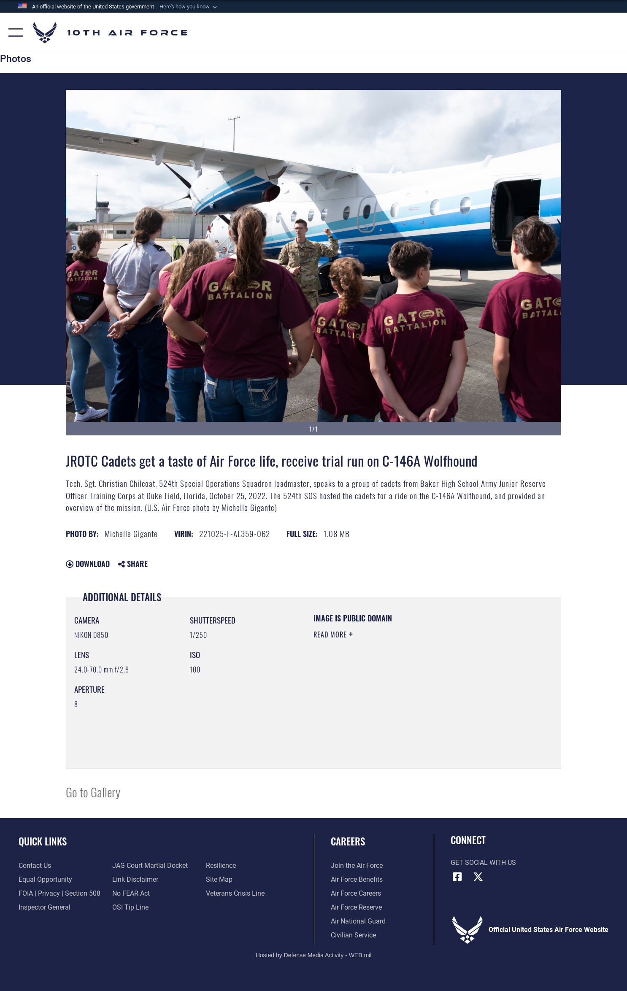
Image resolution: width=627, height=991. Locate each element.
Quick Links (43, 841)
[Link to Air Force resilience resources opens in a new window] (221, 865)
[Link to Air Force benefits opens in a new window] (357, 879)
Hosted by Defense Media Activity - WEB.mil (314, 955)
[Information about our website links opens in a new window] (135, 879)
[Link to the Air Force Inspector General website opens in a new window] (44, 907)
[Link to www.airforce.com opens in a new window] (357, 865)
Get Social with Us (483, 863)
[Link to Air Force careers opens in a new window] (356, 893)
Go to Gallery (93, 792)
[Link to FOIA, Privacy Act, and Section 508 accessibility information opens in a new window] (59, 893)
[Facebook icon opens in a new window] (457, 876)
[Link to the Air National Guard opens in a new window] (358, 921)
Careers (348, 841)
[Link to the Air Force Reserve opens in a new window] (356, 907)
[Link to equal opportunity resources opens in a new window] (45, 879)
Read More (331, 634)
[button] (189, 7)
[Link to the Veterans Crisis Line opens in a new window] (235, 893)
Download (88, 563)
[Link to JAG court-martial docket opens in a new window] (150, 865)
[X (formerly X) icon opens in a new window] (478, 876)
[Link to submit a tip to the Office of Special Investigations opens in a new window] (130, 907)
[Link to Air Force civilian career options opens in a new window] (353, 935)
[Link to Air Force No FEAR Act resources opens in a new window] (131, 893)
